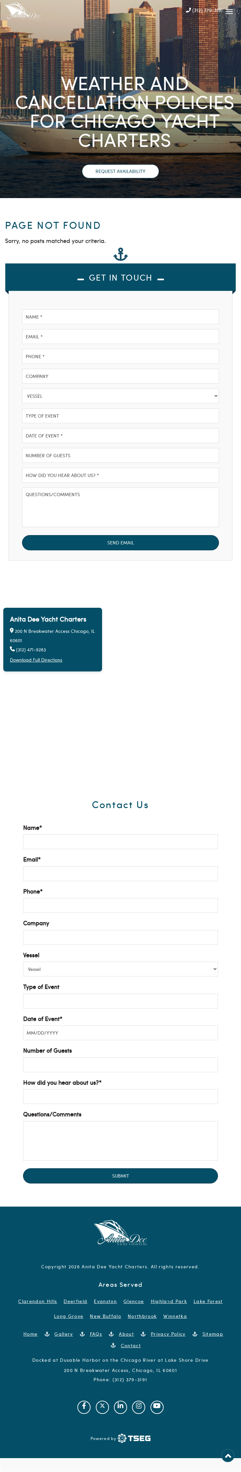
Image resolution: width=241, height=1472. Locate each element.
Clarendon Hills (37, 1301)
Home (30, 1334)
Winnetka (175, 1316)
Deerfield (75, 1301)
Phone (32, 891)
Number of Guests (47, 1050)
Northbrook (142, 1316)
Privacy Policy (168, 1334)
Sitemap (212, 1334)
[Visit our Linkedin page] (120, 1407)
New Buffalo (105, 1316)
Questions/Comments (52, 1114)
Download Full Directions (36, 660)
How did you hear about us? (62, 1082)
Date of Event (42, 1018)
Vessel (31, 955)
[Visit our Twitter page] (102, 1407)
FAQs (96, 1334)
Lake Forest (208, 1301)
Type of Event (41, 986)
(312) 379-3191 (204, 10)
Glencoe (133, 1301)
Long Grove (68, 1316)
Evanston (105, 1301)
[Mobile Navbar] (229, 10)
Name (32, 827)
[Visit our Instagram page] (138, 1407)
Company (36, 923)
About (126, 1334)
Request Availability (120, 171)
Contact (131, 1345)
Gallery (63, 1334)
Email (31, 859)
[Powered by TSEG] (120, 1438)
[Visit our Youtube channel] (157, 1407)
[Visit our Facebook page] (84, 1407)
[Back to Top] (227, 1455)
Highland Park (169, 1301)
